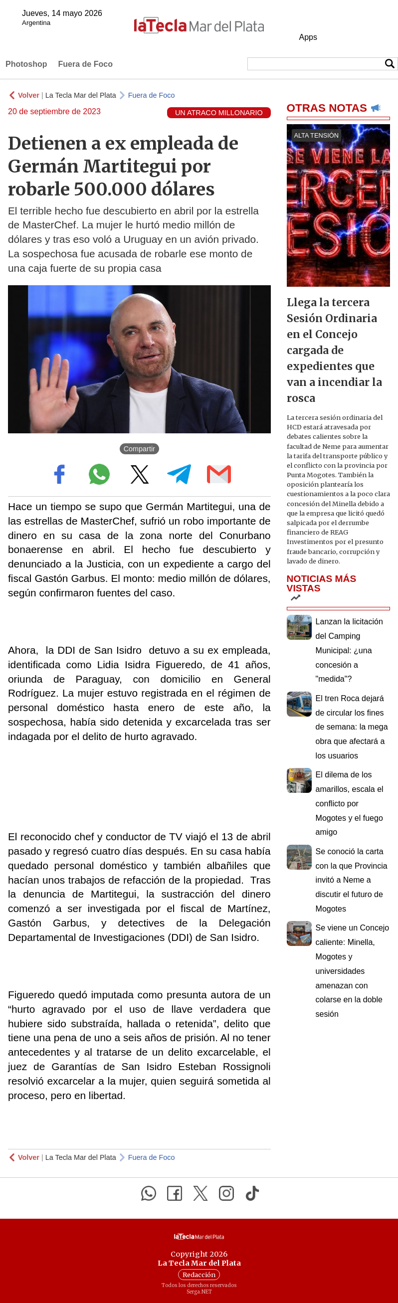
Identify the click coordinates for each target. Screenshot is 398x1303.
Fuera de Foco (85, 64)
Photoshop (26, 64)
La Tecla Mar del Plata (80, 95)
